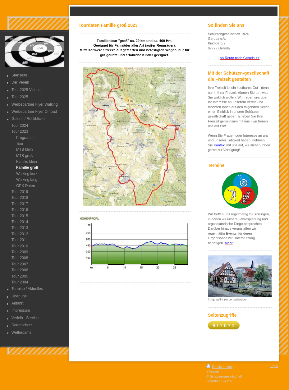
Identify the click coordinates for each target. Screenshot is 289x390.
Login (274, 366)
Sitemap (212, 371)
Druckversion (219, 367)
